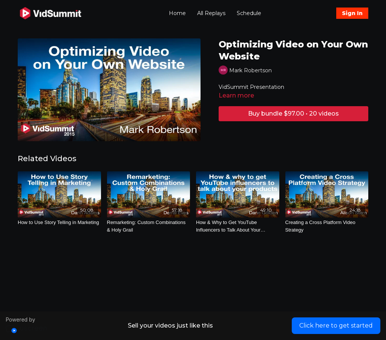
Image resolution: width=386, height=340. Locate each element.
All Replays (211, 13)
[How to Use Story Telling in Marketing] (59, 222)
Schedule (249, 13)
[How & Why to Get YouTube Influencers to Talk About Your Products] (237, 226)
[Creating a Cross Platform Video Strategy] (327, 226)
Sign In (352, 13)
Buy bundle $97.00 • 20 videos (293, 113)
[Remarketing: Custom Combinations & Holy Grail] (148, 226)
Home (177, 13)
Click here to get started (336, 325)
